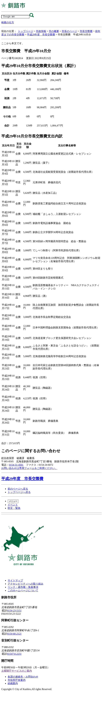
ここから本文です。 (12, 43)
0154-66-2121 (14, 633)
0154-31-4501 (16, 464)
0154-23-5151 (14, 610)
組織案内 (13, 683)
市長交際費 (86, 31)
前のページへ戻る (18, 488)
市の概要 (54, 31)
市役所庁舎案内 (17, 680)
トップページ (25, 31)
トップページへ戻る (19, 492)
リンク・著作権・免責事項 (23, 587)
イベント (13, 504)
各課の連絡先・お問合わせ (23, 676)
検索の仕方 (7, 22)
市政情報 (41, 31)
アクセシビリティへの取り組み (25, 583)
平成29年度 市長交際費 (41, 34)
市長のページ (69, 31)
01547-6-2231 (14, 653)
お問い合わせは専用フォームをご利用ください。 (29, 468)
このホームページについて (23, 590)
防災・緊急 (14, 508)
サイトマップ (15, 580)
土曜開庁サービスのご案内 (16, 670)
